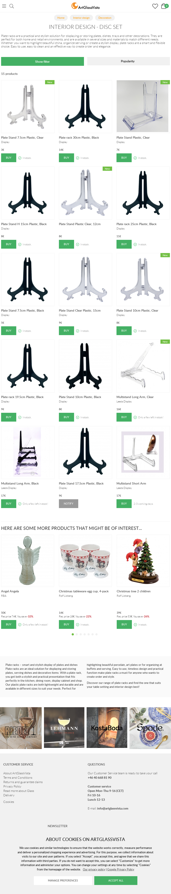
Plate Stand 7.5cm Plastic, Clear (22, 137)
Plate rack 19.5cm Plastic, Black (22, 397)
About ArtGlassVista (16, 773)
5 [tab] (88, 637)
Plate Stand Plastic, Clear (133, 137)
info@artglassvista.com (112, 808)
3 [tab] (81, 637)
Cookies (8, 802)
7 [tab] (96, 637)
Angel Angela (10, 591)
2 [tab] (77, 637)
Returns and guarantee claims (23, 782)
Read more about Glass (18, 791)
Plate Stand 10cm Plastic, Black (80, 397)
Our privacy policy (94, 869)
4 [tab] (85, 637)
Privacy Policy (12, 786)
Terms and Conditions (17, 777)
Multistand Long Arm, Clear (135, 397)
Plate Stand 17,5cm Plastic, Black (81, 483)
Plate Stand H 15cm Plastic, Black (24, 224)
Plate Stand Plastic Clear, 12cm (80, 224)
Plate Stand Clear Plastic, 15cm (80, 310)
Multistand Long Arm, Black (20, 483)
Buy (8, 158)
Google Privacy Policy (120, 869)
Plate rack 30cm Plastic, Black (79, 137)
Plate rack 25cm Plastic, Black (136, 224)
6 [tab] (92, 637)
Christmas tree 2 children (134, 591)
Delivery (9, 795)
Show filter (42, 61)
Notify (68, 503)
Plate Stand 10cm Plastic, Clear (137, 310)
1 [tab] (73, 637)
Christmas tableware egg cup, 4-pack (84, 591)
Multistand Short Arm (131, 483)
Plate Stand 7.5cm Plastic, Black (22, 310)
